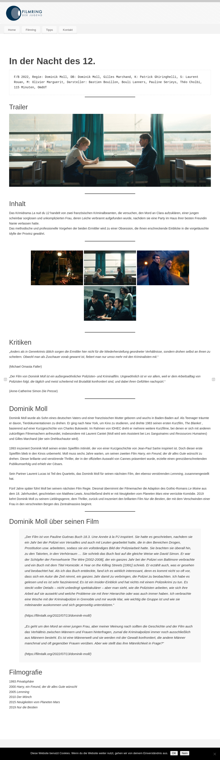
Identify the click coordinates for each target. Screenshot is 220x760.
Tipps (49, 29)
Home (12, 29)
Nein (185, 753)
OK (174, 753)
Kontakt (68, 29)
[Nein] (214, 754)
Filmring (31, 29)
